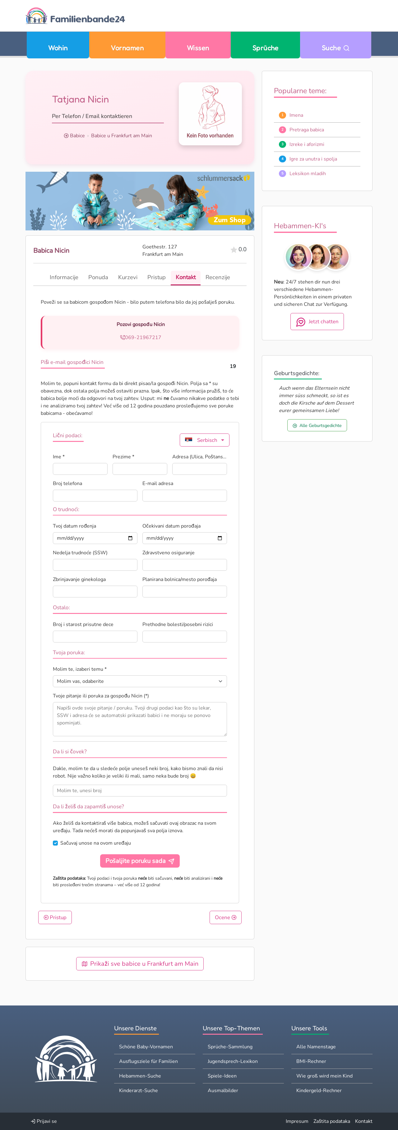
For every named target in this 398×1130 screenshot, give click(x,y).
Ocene (226, 917)
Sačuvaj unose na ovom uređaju (95, 843)
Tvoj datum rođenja (74, 526)
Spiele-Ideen (222, 1076)
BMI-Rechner (311, 1061)
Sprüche (265, 47)
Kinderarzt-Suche (138, 1090)
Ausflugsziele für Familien (148, 1061)
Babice (77, 135)
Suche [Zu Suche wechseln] (336, 47)
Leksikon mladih (307, 173)
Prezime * (123, 456)
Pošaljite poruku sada (140, 861)
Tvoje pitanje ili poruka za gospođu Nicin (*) (101, 695)
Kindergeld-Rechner (319, 1090)
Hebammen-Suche (140, 1076)
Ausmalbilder (223, 1090)
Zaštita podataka (331, 1121)
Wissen (198, 47)
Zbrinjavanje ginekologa (79, 579)
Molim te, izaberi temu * (80, 669)
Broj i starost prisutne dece (83, 624)
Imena (296, 115)
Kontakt (364, 1121)
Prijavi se (43, 1121)
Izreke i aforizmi (306, 144)
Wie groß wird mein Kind (324, 1076)
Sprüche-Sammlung (230, 1046)
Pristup (55, 917)
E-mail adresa (157, 483)
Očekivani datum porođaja (171, 526)
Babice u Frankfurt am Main (121, 135)
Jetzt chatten (317, 322)
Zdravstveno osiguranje (168, 552)
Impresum (297, 1121)
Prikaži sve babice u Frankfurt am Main (139, 964)
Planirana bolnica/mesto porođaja (179, 579)
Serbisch (201, 440)
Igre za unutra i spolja (313, 159)
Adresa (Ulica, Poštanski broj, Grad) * (199, 456)
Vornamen (127, 47)
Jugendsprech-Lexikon (233, 1061)
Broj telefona (67, 483)
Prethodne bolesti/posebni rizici (177, 624)
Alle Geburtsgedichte (317, 425)
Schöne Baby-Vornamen (146, 1046)
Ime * (59, 456)
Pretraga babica (306, 129)
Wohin (57, 47)
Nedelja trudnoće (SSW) (80, 552)
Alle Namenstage (316, 1046)
